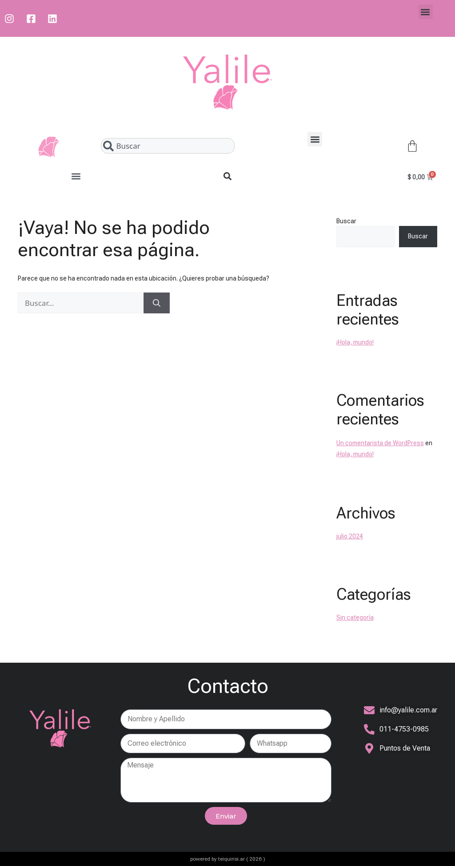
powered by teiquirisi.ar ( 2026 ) (227, 859)
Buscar (346, 221)
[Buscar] (157, 303)
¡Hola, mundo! (355, 342)
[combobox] (167, 146)
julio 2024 (349, 536)
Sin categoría (355, 617)
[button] (425, 11)
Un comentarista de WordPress (380, 443)
